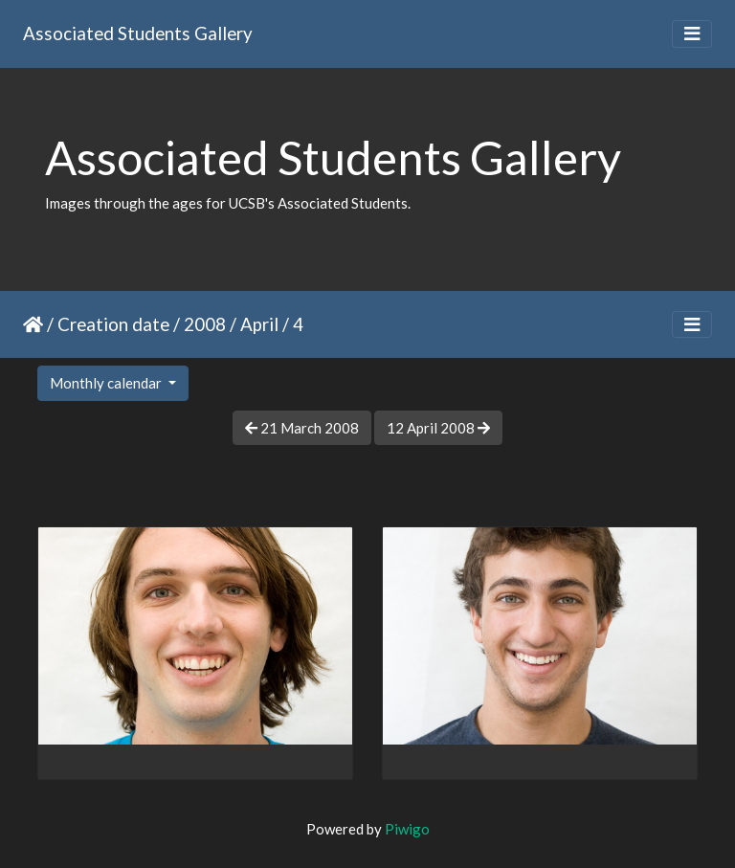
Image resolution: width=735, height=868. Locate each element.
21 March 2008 (302, 427)
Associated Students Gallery (138, 33)
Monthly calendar (107, 382)
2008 (205, 324)
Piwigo (407, 828)
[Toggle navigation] (692, 34)
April (259, 324)
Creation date (113, 324)
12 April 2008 (438, 427)
